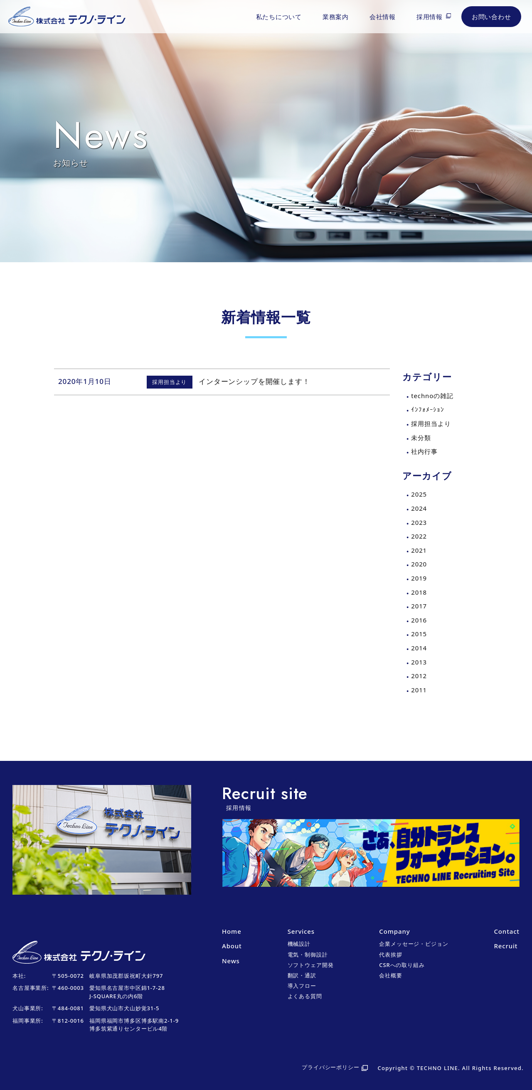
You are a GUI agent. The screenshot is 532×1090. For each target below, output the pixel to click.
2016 (419, 620)
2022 (419, 536)
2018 (419, 592)
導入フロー (302, 985)
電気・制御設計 (308, 954)
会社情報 (382, 16)
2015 (419, 634)
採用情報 (429, 16)
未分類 (421, 437)
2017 (419, 606)
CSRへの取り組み (401, 965)
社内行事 (424, 451)
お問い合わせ (491, 16)
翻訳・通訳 (302, 975)
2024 (419, 508)
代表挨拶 (390, 954)
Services (301, 931)
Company (394, 931)
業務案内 (336, 16)
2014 (419, 648)
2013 (419, 662)
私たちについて (279, 16)
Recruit (505, 946)
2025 (419, 494)
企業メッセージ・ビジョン (413, 943)
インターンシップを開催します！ (254, 381)
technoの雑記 (432, 395)
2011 (419, 690)
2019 (419, 578)
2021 (419, 550)
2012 (419, 676)
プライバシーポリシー (331, 1067)
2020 (419, 564)
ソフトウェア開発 (311, 965)
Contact (506, 931)
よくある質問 (305, 996)
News (231, 961)
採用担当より (431, 423)
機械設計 (299, 943)
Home (231, 931)
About (232, 946)
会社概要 (390, 975)
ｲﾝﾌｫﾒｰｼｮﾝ (427, 409)
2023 (419, 522)
